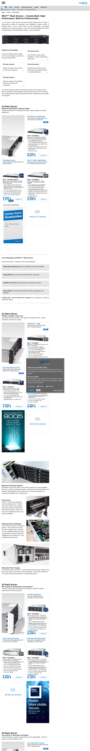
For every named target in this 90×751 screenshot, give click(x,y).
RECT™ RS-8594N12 (33, 135)
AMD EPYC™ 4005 (33, 324)
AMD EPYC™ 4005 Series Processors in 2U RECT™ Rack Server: (37, 351)
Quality (36, 7)
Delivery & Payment (27, 7)
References (44, 7)
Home (10, 7)
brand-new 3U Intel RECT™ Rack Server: (37, 667)
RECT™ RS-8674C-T (8, 387)
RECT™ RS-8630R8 (32, 343)
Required (31, 386)
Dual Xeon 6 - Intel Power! (36, 116)
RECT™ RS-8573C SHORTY (10, 179)
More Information (58, 390)
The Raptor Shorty (9, 160)
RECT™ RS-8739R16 (8, 657)
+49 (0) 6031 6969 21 (30, 9)
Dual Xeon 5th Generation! (36, 638)
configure (43, 155)
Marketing (49, 386)
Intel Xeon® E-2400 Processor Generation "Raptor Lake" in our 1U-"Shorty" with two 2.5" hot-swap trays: (13, 188)
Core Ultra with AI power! (11, 367)
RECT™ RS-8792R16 (33, 657)
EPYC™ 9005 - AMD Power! (36, 160)
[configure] (43, 155)
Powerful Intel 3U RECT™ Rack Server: (37, 623)
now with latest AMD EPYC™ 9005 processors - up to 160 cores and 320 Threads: (37, 188)
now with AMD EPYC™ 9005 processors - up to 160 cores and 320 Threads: (13, 666)
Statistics (40, 386)
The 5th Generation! (34, 594)
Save (38, 390)
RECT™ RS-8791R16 (33, 614)
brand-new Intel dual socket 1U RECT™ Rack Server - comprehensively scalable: (37, 144)
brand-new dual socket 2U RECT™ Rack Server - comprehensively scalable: (37, 395)
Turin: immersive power (11, 638)
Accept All (31, 390)
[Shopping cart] (6, 9)
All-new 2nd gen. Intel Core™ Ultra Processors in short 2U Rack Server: (13, 394)
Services (17, 7)
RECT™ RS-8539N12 (33, 179)
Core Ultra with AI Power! (35, 743)
